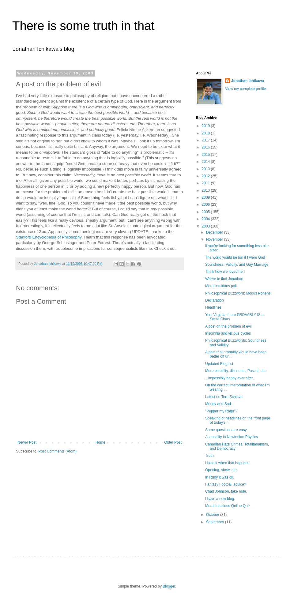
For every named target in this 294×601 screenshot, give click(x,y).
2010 (206, 190)
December (215, 232)
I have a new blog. (220, 499)
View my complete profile (245, 89)
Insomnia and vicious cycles (228, 333)
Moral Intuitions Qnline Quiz (227, 506)
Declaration (214, 300)
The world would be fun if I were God (235, 257)
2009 (206, 197)
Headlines (213, 307)
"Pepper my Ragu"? (221, 411)
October (213, 515)
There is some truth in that (83, 25)
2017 (206, 140)
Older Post (173, 442)
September (215, 522)
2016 (206, 147)
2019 (206, 126)
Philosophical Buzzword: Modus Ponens (237, 293)
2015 (206, 154)
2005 (206, 212)
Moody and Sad (218, 404)
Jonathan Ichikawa (247, 81)
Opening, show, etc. (221, 470)
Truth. (210, 455)
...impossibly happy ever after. (229, 378)
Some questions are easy (226, 430)
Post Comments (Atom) (57, 451)
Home (100, 442)
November (215, 239)
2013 (206, 169)
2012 (206, 176)
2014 (206, 162)
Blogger (169, 586)
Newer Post (26, 442)
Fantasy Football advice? (225, 484)
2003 (206, 226)
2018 (206, 133)
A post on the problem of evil (228, 326)
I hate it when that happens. (227, 463)
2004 (206, 219)
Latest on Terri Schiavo (224, 397)
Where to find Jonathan (224, 279)
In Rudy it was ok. (219, 477)
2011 (206, 183)
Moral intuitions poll (221, 286)
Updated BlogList (219, 364)
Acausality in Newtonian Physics (231, 437)
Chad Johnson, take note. (226, 491)
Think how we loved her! (225, 271)
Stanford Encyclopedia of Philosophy (48, 237)
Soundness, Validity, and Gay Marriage (236, 264)
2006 (206, 204)
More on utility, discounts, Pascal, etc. (235, 371)
